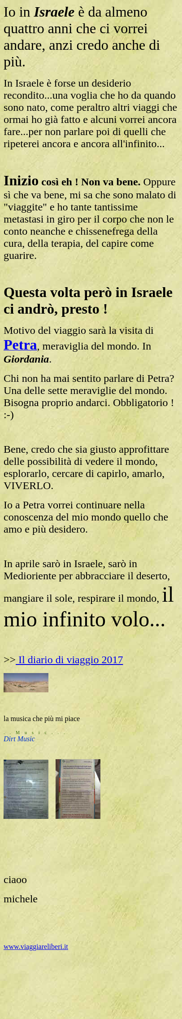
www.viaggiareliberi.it (36, 946)
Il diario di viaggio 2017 (69, 659)
